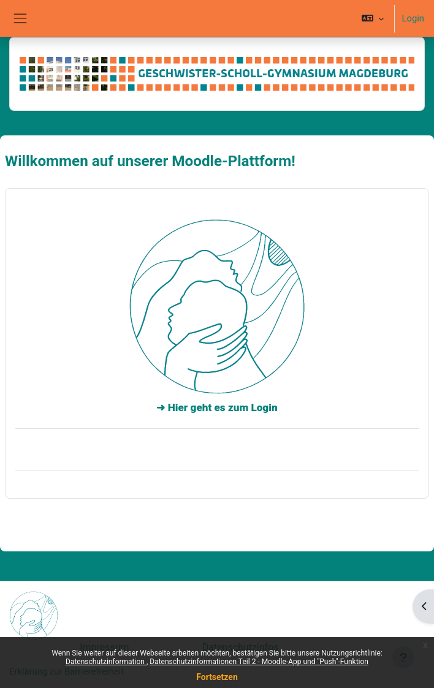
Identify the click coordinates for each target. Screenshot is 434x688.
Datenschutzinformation (106, 661)
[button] (372, 18)
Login (413, 18)
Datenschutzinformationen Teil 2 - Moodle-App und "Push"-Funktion (259, 661)
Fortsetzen (217, 677)
